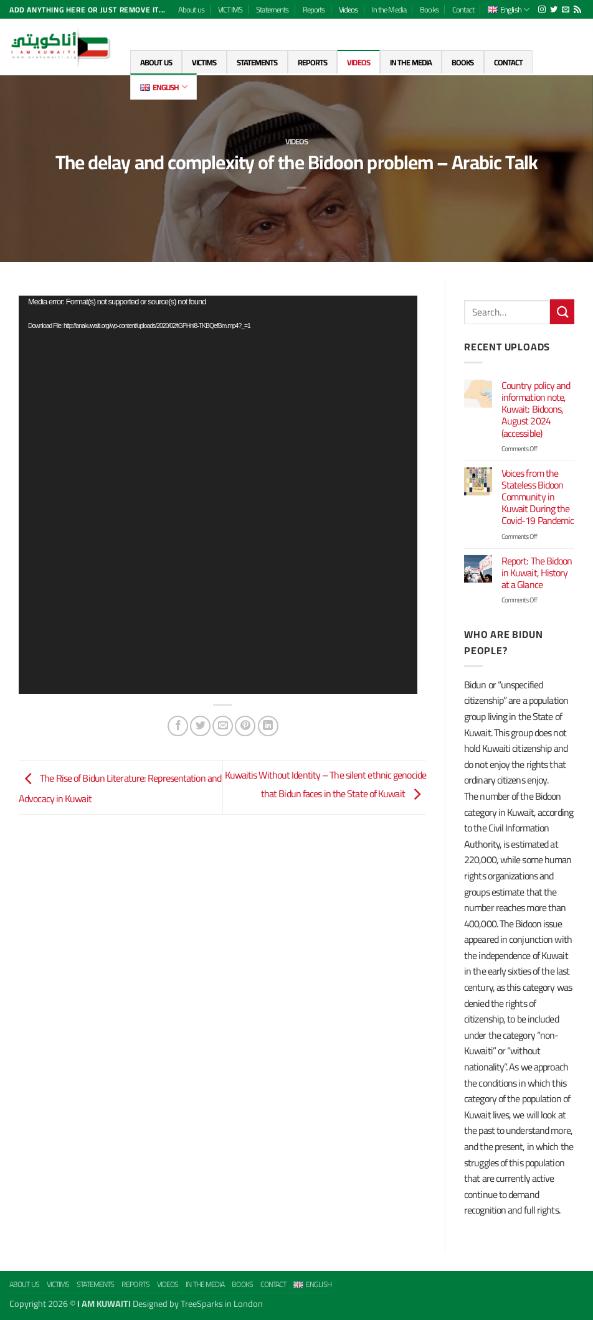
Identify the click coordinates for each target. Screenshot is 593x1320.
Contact (463, 9)
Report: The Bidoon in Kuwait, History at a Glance (536, 573)
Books (429, 9)
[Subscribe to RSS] (577, 10)
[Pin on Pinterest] (245, 726)
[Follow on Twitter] (553, 10)
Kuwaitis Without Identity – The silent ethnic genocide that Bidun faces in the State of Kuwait (325, 784)
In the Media (389, 9)
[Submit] (562, 311)
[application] (218, 495)
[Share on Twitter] (200, 726)
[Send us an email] (565, 10)
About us (191, 9)
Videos (348, 9)
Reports (314, 9)
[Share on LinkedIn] (268, 726)
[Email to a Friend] (222, 726)
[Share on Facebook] (178, 726)
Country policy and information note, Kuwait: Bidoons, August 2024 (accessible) (536, 409)
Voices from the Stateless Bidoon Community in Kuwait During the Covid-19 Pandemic (537, 497)
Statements (272, 9)
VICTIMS (230, 9)
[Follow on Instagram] (542, 10)
